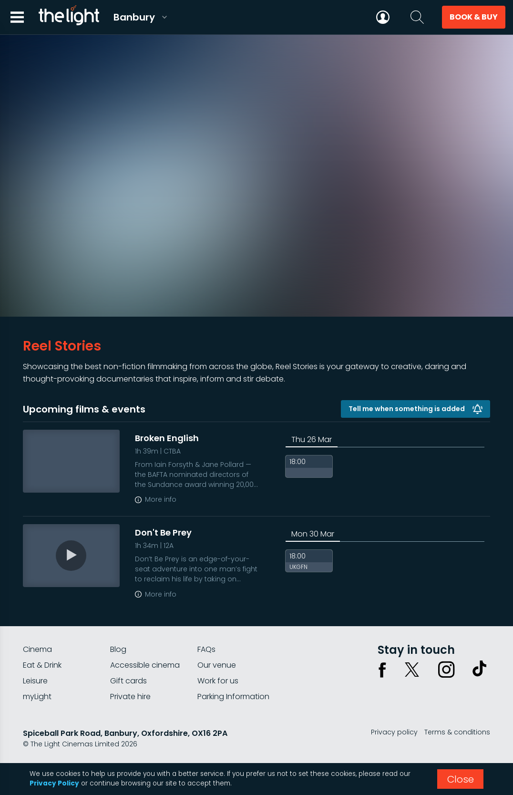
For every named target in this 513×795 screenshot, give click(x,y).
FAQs (206, 649)
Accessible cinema (145, 665)
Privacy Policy (54, 783)
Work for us (217, 680)
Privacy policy (394, 732)
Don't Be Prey (163, 532)
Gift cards (128, 680)
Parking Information (233, 696)
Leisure (35, 680)
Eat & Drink (42, 665)
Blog (118, 649)
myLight (37, 696)
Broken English (167, 438)
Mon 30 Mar (312, 533)
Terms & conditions (457, 732)
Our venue (216, 665)
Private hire (130, 696)
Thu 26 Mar (311, 439)
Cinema (37, 649)
